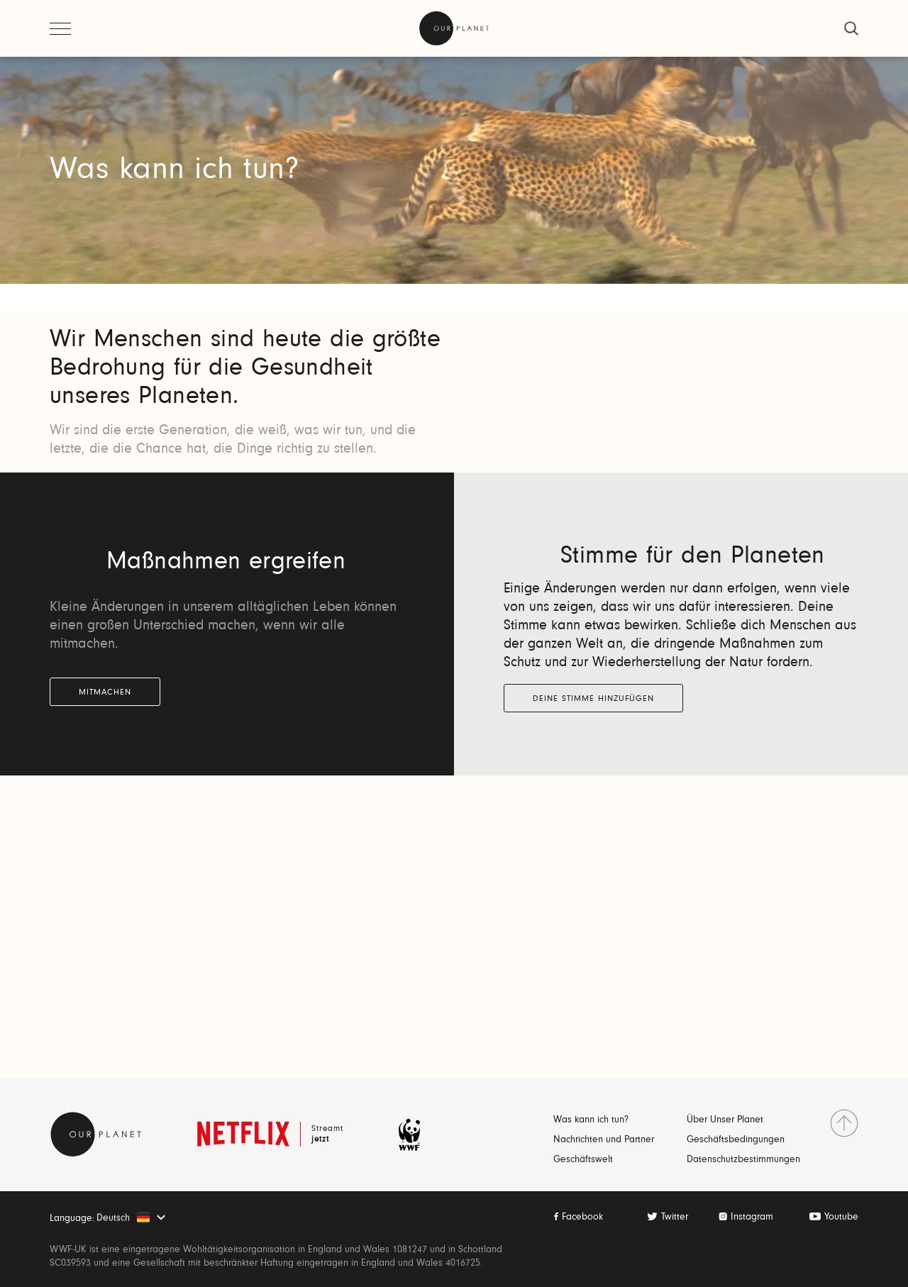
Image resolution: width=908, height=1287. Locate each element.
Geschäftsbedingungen (736, 1140)
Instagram (752, 1217)
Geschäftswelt (583, 1160)
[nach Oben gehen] (844, 1123)
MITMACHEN (105, 692)
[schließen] (851, 28)
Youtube (841, 1217)
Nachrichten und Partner (603, 1140)
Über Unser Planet (725, 1120)
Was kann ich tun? (591, 1120)
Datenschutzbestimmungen (743, 1160)
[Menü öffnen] (60, 28)
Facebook (582, 1217)
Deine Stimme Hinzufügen (593, 699)
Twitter (674, 1217)
